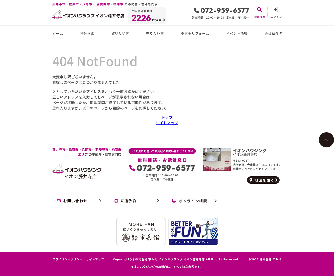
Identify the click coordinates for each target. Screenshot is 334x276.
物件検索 (87, 33)
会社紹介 (272, 33)
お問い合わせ (72, 200)
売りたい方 (155, 33)
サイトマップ (167, 122)
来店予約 (126, 200)
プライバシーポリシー (67, 259)
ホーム (58, 33)
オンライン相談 (189, 200)
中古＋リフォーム (195, 33)
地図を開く (262, 180)
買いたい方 (120, 33)
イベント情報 (236, 33)
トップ (167, 117)
